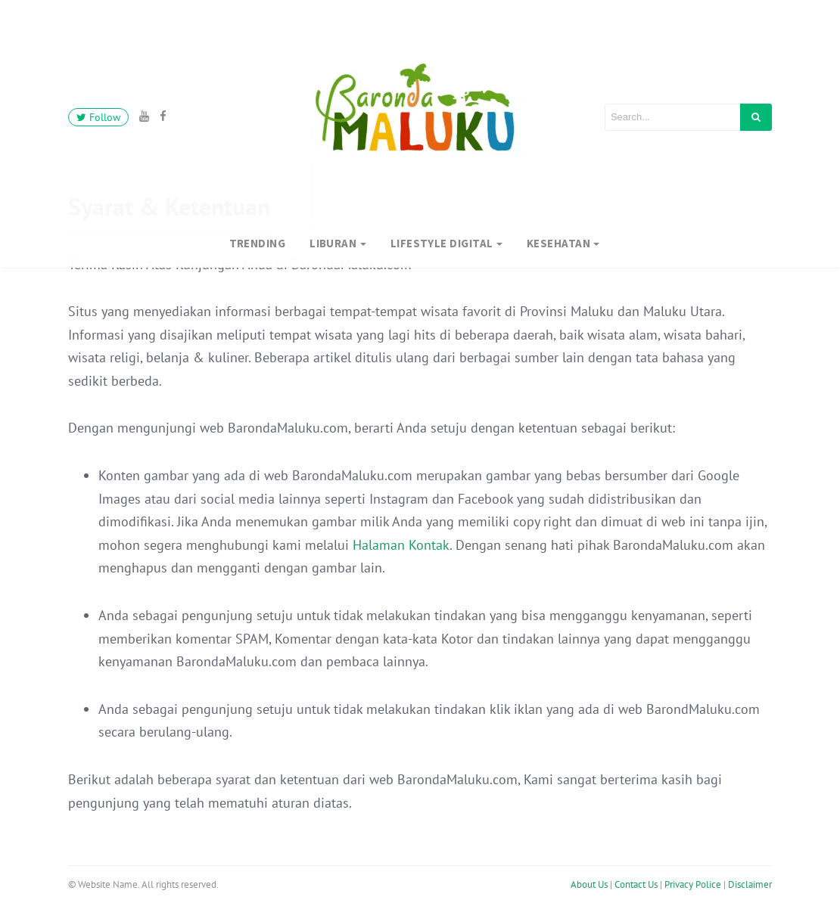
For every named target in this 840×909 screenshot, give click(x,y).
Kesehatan (558, 243)
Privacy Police (692, 880)
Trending (257, 243)
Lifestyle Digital (441, 243)
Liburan (333, 243)
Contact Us (636, 880)
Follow (98, 117)
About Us (589, 880)
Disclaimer (750, 880)
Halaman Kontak (401, 545)
